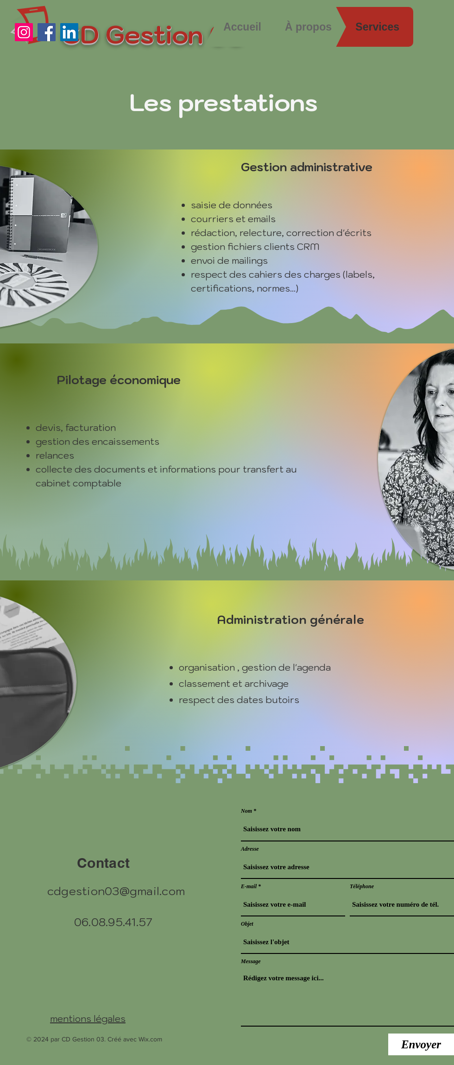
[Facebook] (47, 32)
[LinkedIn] (69, 32)
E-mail (249, 886)
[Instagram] (24, 32)
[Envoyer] (421, 1044)
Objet (247, 924)
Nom (246, 811)
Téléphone (362, 886)
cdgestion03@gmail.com (116, 891)
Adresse (250, 849)
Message (251, 961)
